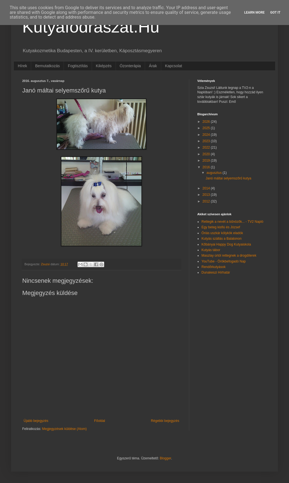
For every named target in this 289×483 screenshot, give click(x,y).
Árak (153, 66)
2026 (207, 122)
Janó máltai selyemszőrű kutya (228, 178)
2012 (207, 201)
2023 (207, 141)
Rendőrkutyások (213, 267)
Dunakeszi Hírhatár (215, 272)
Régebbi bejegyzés (165, 421)
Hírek (22, 66)
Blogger (165, 458)
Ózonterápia (130, 66)
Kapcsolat (173, 66)
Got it (275, 12)
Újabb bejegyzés (36, 421)
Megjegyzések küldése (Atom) (64, 429)
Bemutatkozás (47, 66)
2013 (207, 195)
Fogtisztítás (78, 66)
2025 (207, 128)
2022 (207, 147)
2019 (207, 160)
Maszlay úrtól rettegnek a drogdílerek (228, 255)
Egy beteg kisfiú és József (220, 227)
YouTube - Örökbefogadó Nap (223, 261)
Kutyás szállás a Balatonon (221, 239)
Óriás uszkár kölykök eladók (222, 233)
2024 (207, 135)
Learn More (254, 12)
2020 (207, 154)
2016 (207, 167)
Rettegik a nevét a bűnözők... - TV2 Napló (232, 222)
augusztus (214, 173)
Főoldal (99, 421)
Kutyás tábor (210, 250)
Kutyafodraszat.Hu (91, 26)
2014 (207, 188)
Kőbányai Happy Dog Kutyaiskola (226, 244)
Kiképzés (104, 66)
